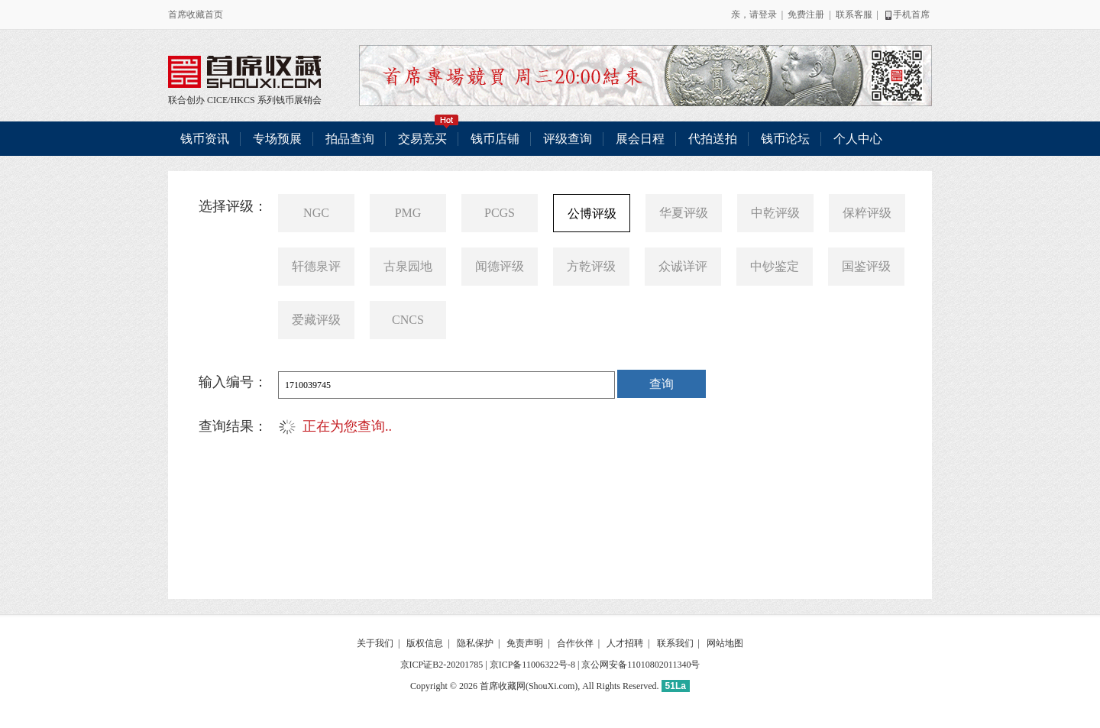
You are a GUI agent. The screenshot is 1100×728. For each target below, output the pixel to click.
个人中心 (857, 138)
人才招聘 (625, 643)
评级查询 (567, 138)
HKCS (243, 100)
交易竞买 (428, 133)
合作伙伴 (575, 643)
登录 (768, 14)
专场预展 (277, 138)
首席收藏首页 (195, 14)
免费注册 (806, 14)
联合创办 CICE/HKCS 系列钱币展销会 (244, 72)
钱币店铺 (495, 138)
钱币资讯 (204, 138)
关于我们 (375, 643)
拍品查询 (349, 138)
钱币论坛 (785, 138)
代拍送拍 (712, 138)
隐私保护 (475, 643)
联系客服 (854, 14)
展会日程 (640, 138)
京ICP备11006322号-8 (532, 664)
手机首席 (906, 14)
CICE (217, 100)
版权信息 (424, 643)
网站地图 (725, 643)
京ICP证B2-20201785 (442, 664)
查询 (661, 383)
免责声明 (524, 643)
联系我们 (675, 643)
